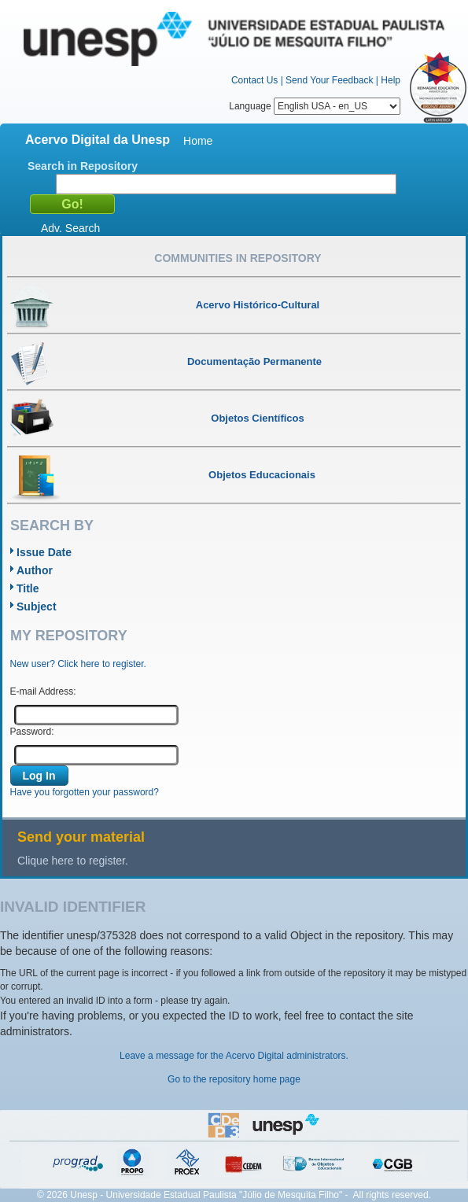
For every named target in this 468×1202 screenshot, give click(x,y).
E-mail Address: (43, 691)
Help (390, 80)
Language (314, 106)
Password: (32, 731)
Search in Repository (83, 166)
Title (28, 588)
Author (35, 570)
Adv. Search (70, 228)
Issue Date (44, 552)
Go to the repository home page (234, 1079)
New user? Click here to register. (78, 663)
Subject (37, 606)
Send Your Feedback (329, 80)
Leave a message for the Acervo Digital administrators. (234, 1055)
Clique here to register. (72, 860)
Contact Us (254, 80)
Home (197, 141)
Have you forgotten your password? (84, 792)
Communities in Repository (237, 258)
